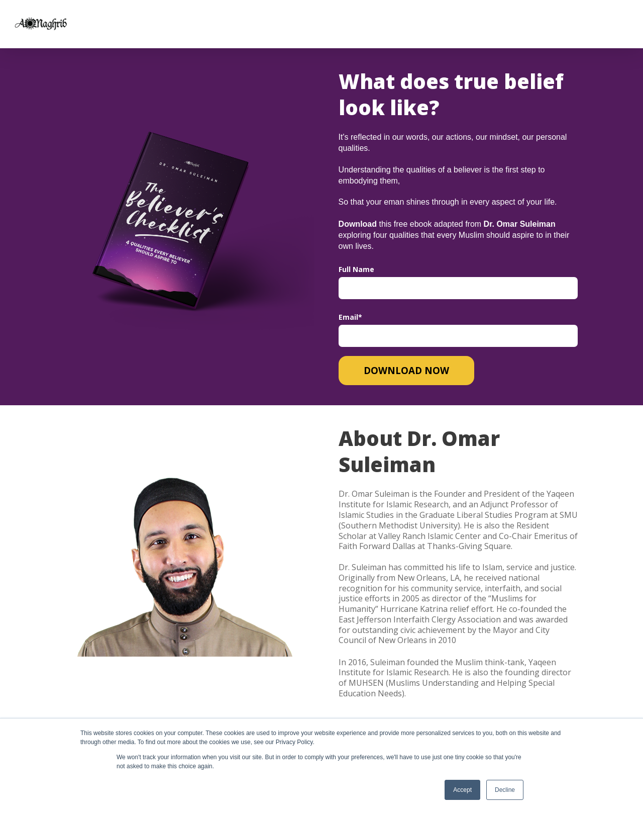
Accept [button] (462, 789)
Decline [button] (505, 789)
